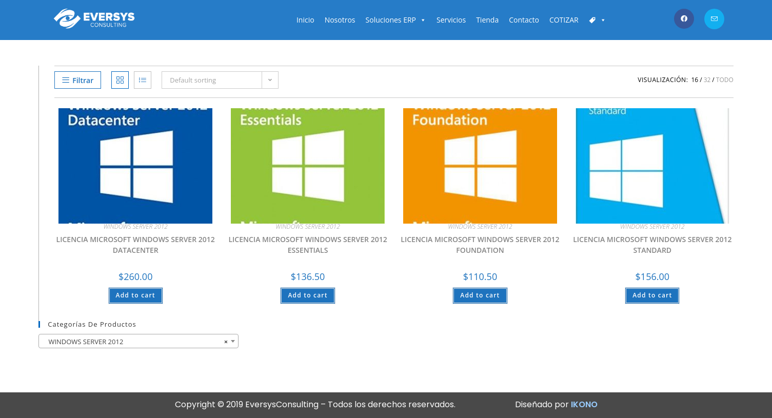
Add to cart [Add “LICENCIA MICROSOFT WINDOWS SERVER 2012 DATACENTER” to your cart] (135, 295)
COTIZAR (564, 20)
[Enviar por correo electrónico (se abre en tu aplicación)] (714, 19)
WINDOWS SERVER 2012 (135, 226)
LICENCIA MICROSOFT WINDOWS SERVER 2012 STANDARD (652, 244)
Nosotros (340, 20)
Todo (725, 79)
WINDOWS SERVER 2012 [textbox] (135, 341)
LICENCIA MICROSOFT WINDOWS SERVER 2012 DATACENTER (135, 244)
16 (694, 79)
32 (707, 79)
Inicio (305, 20)
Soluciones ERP (396, 20)
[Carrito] (597, 20)
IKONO (584, 404)
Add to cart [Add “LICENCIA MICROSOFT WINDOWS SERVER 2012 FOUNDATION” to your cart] (480, 295)
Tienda (487, 20)
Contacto (524, 20)
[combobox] (138, 341)
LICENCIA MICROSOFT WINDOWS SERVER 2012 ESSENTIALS (307, 244)
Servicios (451, 20)
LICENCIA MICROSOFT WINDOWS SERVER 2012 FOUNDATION (480, 244)
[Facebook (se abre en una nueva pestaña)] (684, 19)
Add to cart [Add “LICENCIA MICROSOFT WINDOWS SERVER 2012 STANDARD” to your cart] (652, 295)
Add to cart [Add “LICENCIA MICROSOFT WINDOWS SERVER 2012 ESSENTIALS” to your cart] (307, 295)
